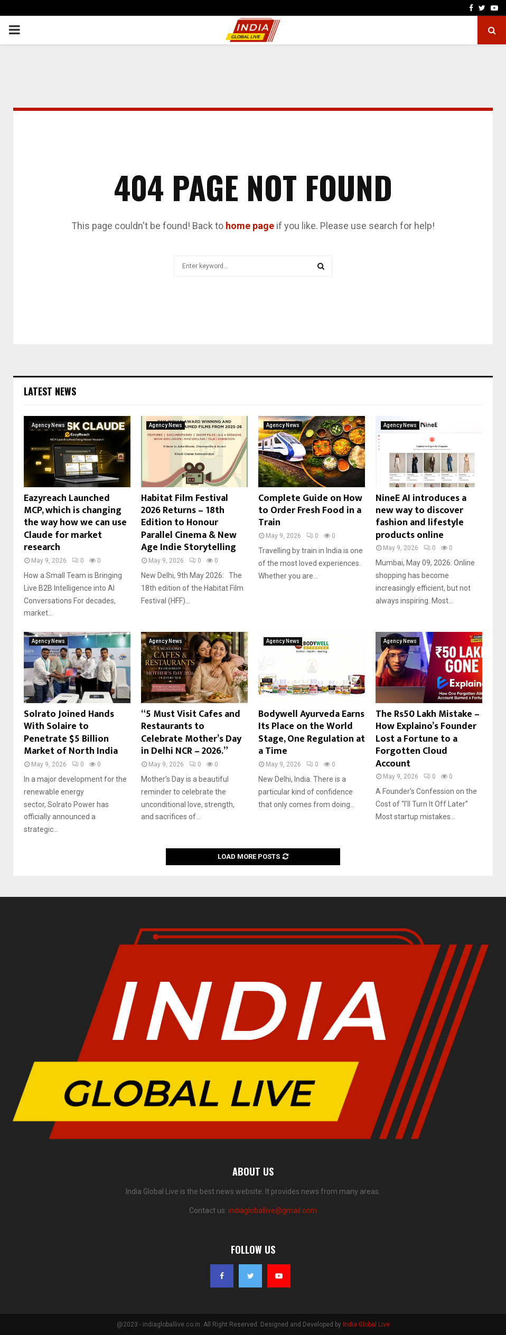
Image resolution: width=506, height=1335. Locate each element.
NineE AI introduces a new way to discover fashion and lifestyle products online (421, 516)
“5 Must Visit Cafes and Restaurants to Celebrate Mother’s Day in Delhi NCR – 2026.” (191, 732)
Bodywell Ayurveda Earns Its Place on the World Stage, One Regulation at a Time (311, 732)
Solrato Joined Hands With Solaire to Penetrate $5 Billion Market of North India (71, 732)
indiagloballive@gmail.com (272, 1210)
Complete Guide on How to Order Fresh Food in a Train (310, 510)
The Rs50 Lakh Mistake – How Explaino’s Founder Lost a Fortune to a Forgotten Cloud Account (428, 739)
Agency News (48, 425)
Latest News (50, 391)
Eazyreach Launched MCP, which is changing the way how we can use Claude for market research (75, 523)
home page (250, 225)
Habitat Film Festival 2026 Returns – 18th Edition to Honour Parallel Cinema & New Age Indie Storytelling (189, 523)
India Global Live (366, 1324)
